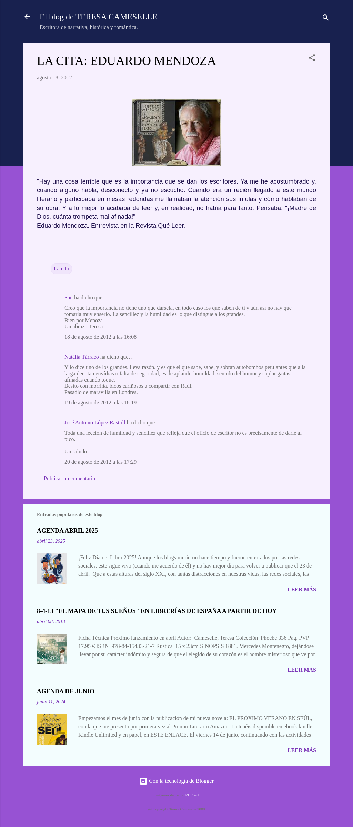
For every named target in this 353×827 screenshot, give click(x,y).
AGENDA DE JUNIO (65, 691)
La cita (61, 269)
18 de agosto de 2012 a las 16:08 (100, 337)
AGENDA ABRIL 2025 (67, 530)
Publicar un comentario (69, 478)
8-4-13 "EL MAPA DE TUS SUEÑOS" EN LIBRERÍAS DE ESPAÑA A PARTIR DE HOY (157, 611)
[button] (312, 58)
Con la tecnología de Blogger (176, 781)
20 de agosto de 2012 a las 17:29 (100, 462)
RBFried (192, 795)
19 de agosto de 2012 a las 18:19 (100, 402)
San (68, 298)
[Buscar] (326, 18)
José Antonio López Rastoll (94, 422)
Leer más (302, 589)
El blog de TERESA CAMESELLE (98, 16)
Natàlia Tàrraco (81, 357)
